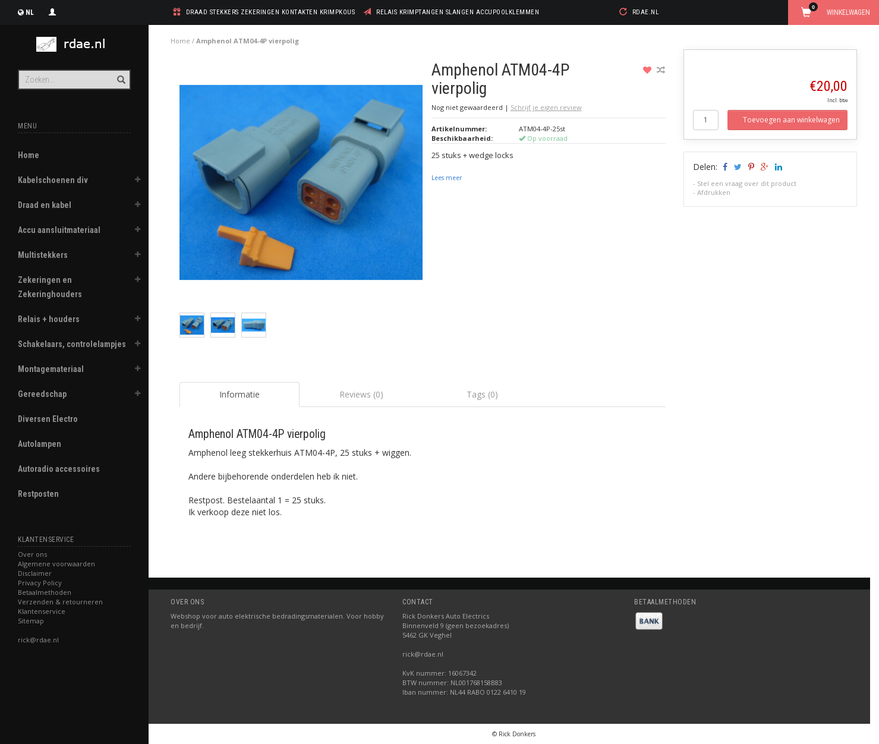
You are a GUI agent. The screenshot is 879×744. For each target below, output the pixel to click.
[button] (137, 181)
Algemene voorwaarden (56, 563)
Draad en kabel (44, 205)
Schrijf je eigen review (546, 107)
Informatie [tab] (239, 394)
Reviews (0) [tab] (361, 394)
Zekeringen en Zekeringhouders (50, 287)
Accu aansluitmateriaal (59, 230)
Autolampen (39, 444)
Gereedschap (42, 394)
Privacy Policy (40, 582)
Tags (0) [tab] (482, 394)
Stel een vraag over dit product (746, 183)
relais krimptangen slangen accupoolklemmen (457, 12)
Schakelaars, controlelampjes (72, 344)
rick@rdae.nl (38, 639)
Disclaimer (35, 573)
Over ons (32, 554)
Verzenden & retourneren (60, 601)
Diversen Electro (48, 419)
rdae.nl (645, 12)
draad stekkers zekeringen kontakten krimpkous (270, 12)
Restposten (38, 494)
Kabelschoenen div (53, 180)
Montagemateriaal (51, 369)
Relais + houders (49, 319)
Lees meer (446, 178)
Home (28, 155)
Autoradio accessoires (59, 469)
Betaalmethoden (44, 592)
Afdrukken (713, 192)
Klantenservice (41, 611)
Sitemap (31, 620)
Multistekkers (43, 255)
